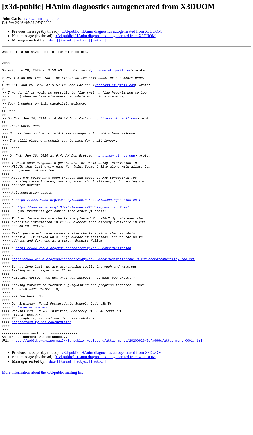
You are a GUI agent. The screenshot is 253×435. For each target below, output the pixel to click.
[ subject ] (82, 40)
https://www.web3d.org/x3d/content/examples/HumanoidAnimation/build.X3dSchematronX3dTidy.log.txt (103, 301)
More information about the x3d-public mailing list (42, 431)
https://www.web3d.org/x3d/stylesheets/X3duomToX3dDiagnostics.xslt (78, 230)
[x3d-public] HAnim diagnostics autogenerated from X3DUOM (111, 31)
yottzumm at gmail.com (44, 18)
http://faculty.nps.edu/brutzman (41, 377)
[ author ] (98, 40)
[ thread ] (66, 40)
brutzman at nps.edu (116, 177)
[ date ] (52, 40)
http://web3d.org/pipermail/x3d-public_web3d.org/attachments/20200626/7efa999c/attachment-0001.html (108, 399)
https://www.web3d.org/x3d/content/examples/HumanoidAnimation (73, 288)
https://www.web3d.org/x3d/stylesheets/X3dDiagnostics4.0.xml (72, 239)
